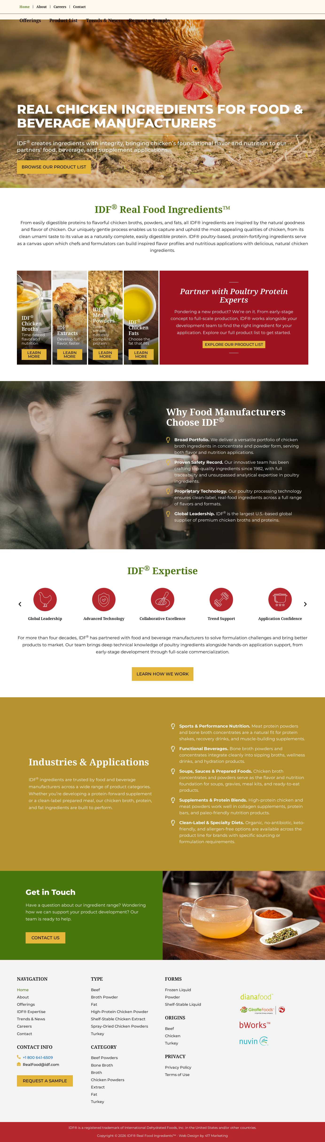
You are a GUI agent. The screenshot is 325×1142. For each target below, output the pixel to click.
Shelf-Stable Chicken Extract (118, 1019)
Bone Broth (102, 1065)
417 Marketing (216, 1135)
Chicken (172, 1036)
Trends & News (103, 20)
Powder (172, 997)
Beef (95, 990)
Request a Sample (149, 20)
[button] (20, 604)
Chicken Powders (107, 1080)
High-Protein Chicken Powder (119, 1011)
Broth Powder (104, 997)
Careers (60, 7)
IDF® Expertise (31, 1011)
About (41, 7)
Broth (96, 1072)
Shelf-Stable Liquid (183, 1004)
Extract (98, 1087)
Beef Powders (104, 1058)
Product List (63, 20)
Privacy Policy (178, 1067)
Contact (79, 7)
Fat (94, 1004)
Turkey (97, 1034)
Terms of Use (177, 1074)
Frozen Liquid (178, 990)
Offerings (30, 20)
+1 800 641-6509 (38, 1057)
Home (25, 7)
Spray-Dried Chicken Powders (119, 1026)
